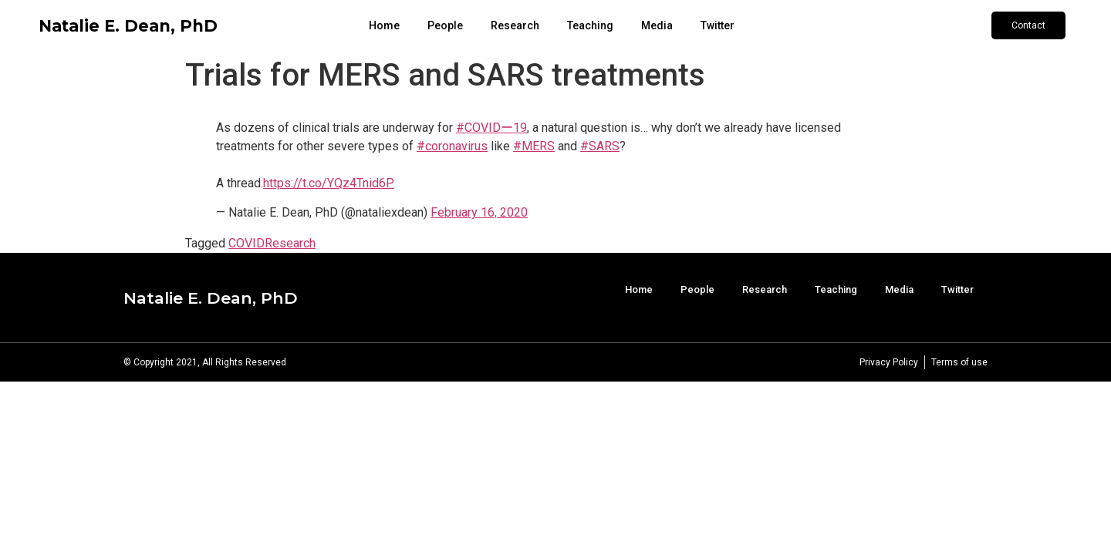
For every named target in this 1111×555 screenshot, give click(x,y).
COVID (246, 243)
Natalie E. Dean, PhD (128, 25)
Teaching (590, 25)
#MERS (534, 146)
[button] (1028, 25)
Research (515, 25)
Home (384, 25)
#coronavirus (452, 146)
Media (657, 25)
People (445, 25)
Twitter (717, 25)
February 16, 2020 (479, 212)
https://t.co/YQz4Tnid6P (328, 183)
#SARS (600, 146)
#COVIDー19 (491, 127)
